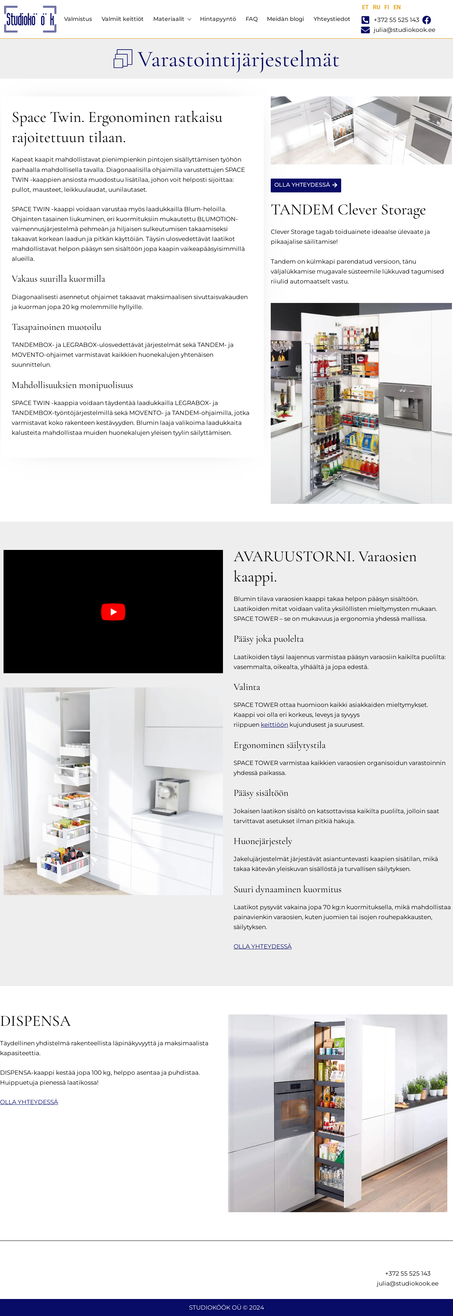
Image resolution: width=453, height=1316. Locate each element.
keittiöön (274, 724)
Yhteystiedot (332, 19)
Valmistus (78, 19)
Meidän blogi (285, 19)
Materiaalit (172, 19)
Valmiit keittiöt (123, 19)
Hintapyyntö (218, 19)
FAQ (252, 19)
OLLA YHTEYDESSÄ (263, 946)
